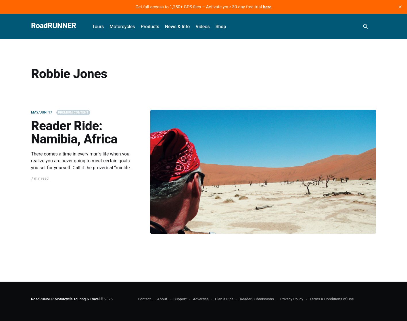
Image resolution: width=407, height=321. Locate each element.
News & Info (177, 26)
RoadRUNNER (53, 26)
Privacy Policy (291, 299)
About (162, 299)
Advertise (201, 299)
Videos (202, 26)
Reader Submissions (257, 299)
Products (150, 26)
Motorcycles (122, 26)
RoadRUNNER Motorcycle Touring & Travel (65, 299)
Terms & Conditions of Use (332, 299)
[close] (400, 6)
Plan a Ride (224, 299)
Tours (98, 26)
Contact (144, 299)
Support (180, 299)
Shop (221, 26)
